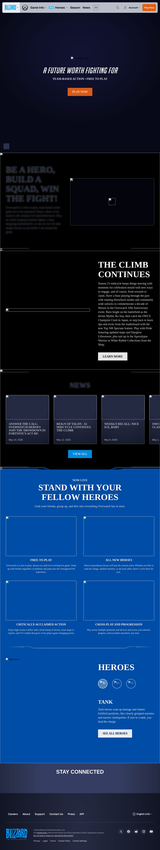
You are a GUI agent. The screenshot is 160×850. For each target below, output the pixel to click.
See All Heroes (115, 733)
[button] (149, 7)
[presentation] (11, 7)
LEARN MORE (113, 356)
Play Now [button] (80, 91)
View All (80, 453)
